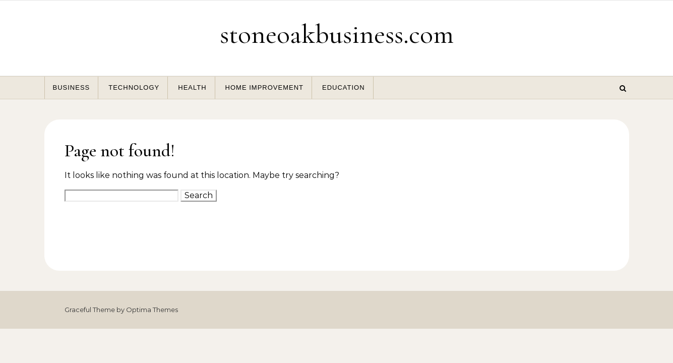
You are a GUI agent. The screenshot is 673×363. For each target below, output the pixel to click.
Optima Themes (152, 310)
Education (343, 87)
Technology (133, 87)
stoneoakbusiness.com (337, 34)
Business (71, 87)
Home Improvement (264, 87)
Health (192, 87)
